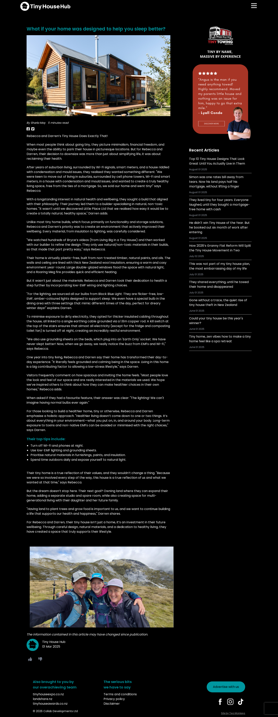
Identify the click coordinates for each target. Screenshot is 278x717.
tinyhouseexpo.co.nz (48, 694)
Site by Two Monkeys (233, 713)
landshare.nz (42, 699)
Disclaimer (112, 703)
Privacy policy (114, 699)
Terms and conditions (120, 694)
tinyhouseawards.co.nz (50, 703)
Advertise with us (226, 687)
